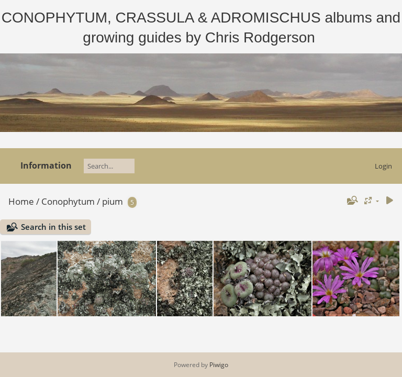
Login (383, 166)
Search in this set (53, 226)
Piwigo (218, 364)
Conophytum (68, 201)
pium (112, 201)
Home (21, 201)
